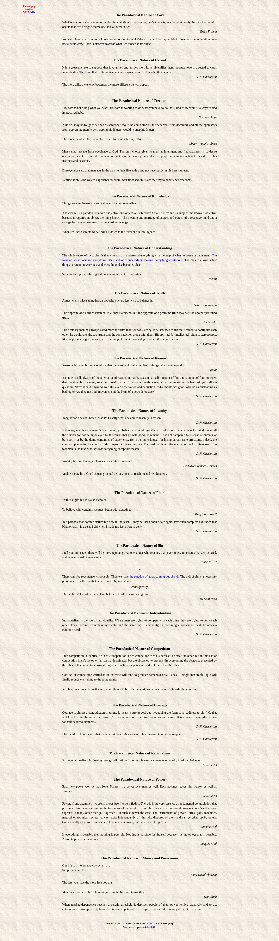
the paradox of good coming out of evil (154, 576)
